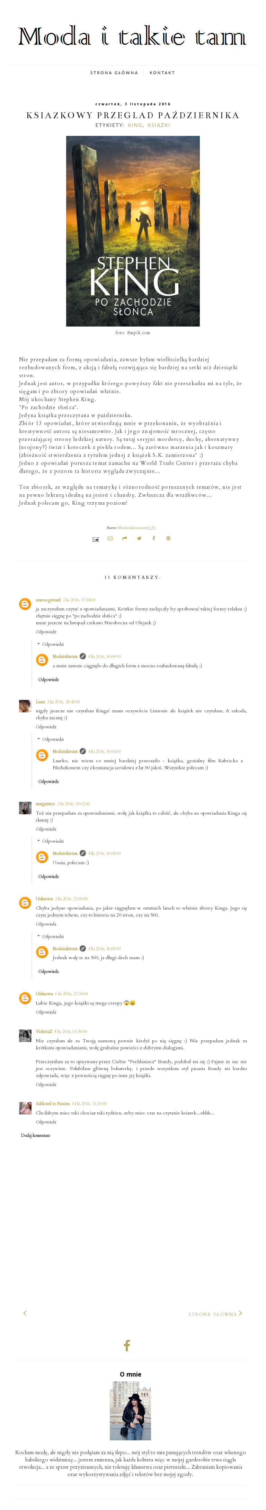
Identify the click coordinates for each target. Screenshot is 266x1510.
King (135, 125)
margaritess (45, 804)
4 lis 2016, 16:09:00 (104, 949)
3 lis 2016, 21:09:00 (71, 899)
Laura (40, 702)
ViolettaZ (44, 1031)
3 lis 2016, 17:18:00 (79, 600)
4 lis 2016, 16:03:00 (104, 751)
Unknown (44, 899)
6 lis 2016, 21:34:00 (71, 994)
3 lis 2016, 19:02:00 (73, 804)
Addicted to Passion (53, 1104)
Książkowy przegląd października (133, 115)
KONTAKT (162, 72)
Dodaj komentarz (35, 1135)
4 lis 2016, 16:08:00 (104, 853)
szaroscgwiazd (48, 600)
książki (159, 125)
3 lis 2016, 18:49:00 (63, 702)
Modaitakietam (65, 656)
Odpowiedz (46, 632)
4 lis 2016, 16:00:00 (104, 656)
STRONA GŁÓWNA (114, 72)
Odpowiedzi (53, 644)
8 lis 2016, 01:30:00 (70, 1031)
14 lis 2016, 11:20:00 (89, 1104)
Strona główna (212, 1314)
